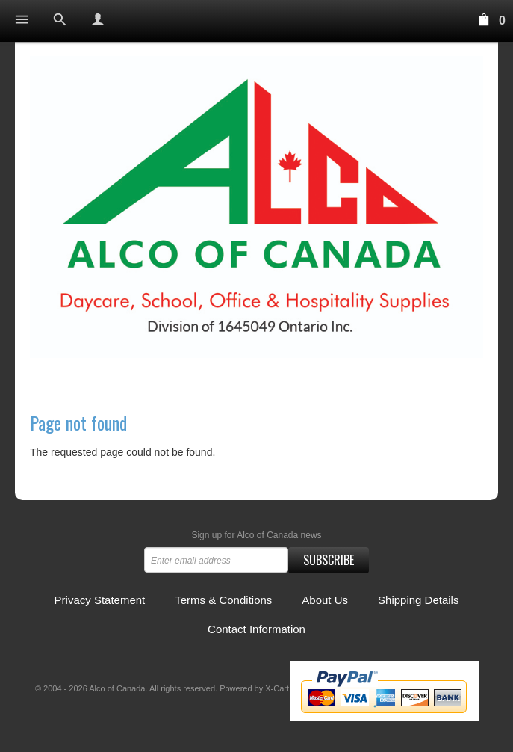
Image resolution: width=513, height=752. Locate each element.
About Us (325, 600)
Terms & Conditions (223, 600)
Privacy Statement (100, 600)
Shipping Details (418, 600)
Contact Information (256, 629)
